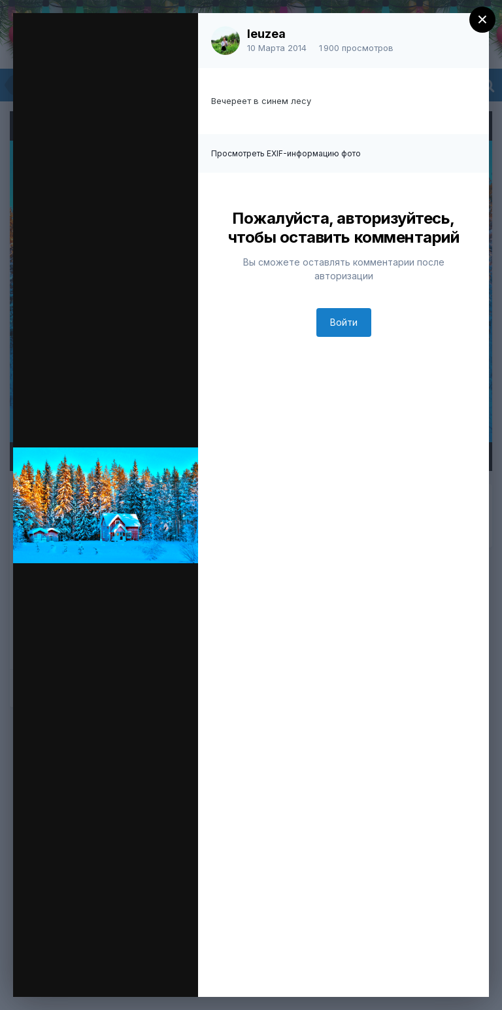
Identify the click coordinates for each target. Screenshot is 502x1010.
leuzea (266, 34)
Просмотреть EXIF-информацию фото (286, 153)
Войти (344, 322)
